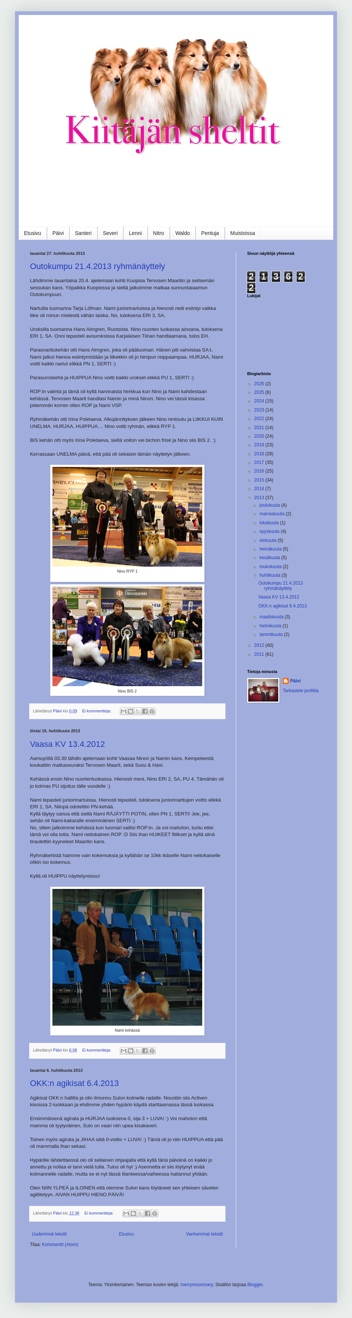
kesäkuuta (270, 557)
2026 (259, 383)
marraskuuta (273, 513)
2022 (259, 418)
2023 (259, 410)
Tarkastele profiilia (301, 690)
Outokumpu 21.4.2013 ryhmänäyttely (97, 266)
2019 (259, 444)
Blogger (255, 1284)
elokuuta (269, 540)
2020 (259, 436)
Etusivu (32, 233)
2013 (259, 497)
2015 (259, 480)
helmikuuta (271, 625)
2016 (259, 471)
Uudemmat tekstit (49, 1234)
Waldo (182, 233)
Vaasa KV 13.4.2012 (67, 744)
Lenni (135, 233)
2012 (259, 645)
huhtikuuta (271, 575)
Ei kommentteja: (97, 711)
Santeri (83, 233)
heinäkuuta (271, 549)
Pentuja (210, 233)
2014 (259, 488)
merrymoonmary (196, 1284)
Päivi (58, 233)
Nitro (158, 233)
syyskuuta (270, 531)
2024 (259, 401)
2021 (259, 427)
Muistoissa (242, 233)
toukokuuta (271, 566)
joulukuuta (270, 505)
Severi (110, 233)
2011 (259, 654)
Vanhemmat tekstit (204, 1234)
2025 (259, 392)
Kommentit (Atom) (60, 1244)
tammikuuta (272, 634)
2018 (259, 453)
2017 (259, 462)
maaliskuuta (272, 616)
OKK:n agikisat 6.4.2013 (74, 1083)
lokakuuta (270, 522)
